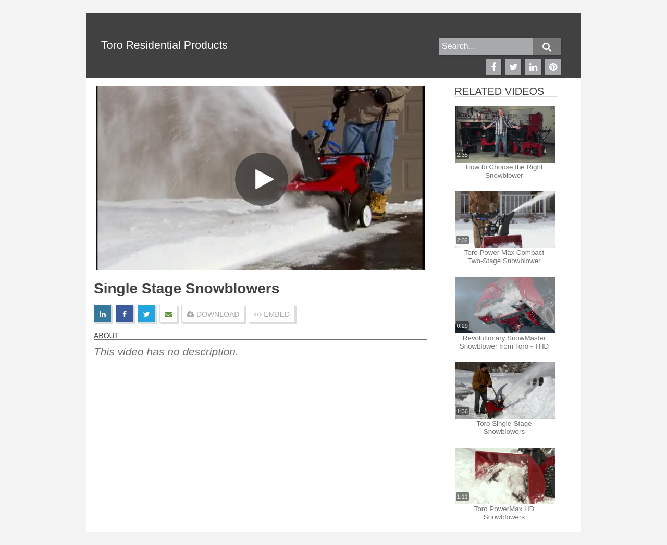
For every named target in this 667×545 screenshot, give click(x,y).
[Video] (260, 178)
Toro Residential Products (164, 45)
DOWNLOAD (213, 314)
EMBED (272, 314)
